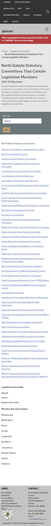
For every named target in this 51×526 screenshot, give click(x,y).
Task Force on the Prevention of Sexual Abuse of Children (23, 352)
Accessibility (6, 493)
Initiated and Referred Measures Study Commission (24, 236)
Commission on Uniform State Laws (17, 176)
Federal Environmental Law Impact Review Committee (20, 221)
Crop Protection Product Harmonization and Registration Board (21, 199)
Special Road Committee (12, 292)
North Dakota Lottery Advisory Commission (21, 275)
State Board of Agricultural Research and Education (24, 297)
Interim (4, 397)
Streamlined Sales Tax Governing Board (19, 346)
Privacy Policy (7, 498)
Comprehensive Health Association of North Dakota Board (25, 187)
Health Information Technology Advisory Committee (25, 227)
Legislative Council (22, 2)
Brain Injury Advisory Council (14, 154)
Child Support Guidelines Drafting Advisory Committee (20, 165)
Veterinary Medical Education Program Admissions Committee (24, 359)
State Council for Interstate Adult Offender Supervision (20, 303)
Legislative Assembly (19, 51)
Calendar (37, 15)
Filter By (6, 116)
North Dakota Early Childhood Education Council (23, 271)
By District (6, 441)
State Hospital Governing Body (15, 327)
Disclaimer (5, 495)
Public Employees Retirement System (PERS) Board (25, 280)
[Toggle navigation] (46, 29)
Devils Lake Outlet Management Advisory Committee (25, 205)
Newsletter (9, 9)
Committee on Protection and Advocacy (19, 180)
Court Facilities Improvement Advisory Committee (24, 193)
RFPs (20, 9)
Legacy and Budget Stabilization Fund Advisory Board (22, 247)
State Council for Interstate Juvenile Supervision (22, 310)
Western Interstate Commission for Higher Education (20, 367)
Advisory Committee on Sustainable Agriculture (22, 149)
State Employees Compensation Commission (21, 322)
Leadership (6, 436)
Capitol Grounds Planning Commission (18, 159)
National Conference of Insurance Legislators (21, 266)
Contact (15, 21)
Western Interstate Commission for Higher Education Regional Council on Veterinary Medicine (24, 375)
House (4, 425)
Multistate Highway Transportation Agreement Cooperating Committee (22, 260)
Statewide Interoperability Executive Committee (23, 336)
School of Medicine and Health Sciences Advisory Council (23, 286)
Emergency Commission (12, 215)
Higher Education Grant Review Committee (21, 232)
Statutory (5, 463)
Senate (4, 431)
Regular (4, 393)
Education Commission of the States (17, 210)
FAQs (28, 9)
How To (26, 15)
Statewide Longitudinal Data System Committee (23, 341)
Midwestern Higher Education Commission (20, 254)
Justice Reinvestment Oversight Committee (21, 241)
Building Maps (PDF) (11, 15)
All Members (7, 420)
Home (5, 51)
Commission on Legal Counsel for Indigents (21, 171)
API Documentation (9, 503)
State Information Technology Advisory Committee (24, 331)
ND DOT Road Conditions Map (11, 507)
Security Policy (7, 501)
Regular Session (8, 453)
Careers (7, 2)
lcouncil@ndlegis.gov (37, 519)
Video (6, 21)
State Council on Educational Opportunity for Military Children (25, 316)
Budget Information (10, 402)
